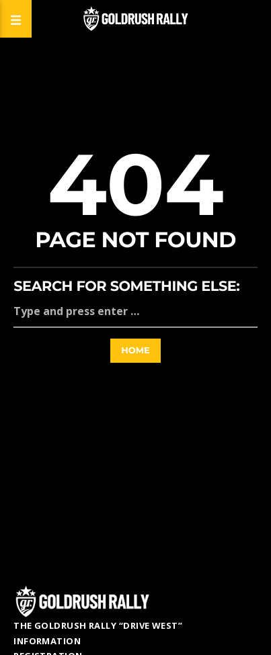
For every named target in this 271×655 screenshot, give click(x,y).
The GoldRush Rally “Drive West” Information (97, 633)
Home (135, 350)
